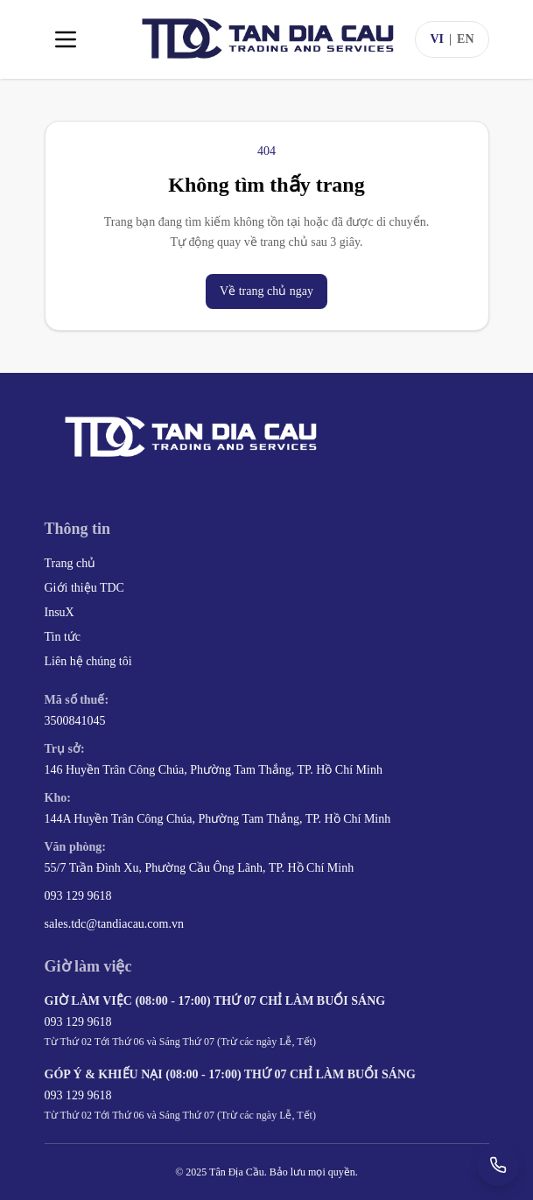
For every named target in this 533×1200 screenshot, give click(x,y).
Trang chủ (70, 563)
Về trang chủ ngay (266, 291)
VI (437, 39)
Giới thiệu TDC (84, 587)
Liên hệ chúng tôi (88, 661)
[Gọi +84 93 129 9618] (498, 1165)
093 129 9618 (78, 895)
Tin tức (63, 636)
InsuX (59, 612)
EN (465, 39)
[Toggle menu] (66, 39)
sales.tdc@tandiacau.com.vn (114, 923)
